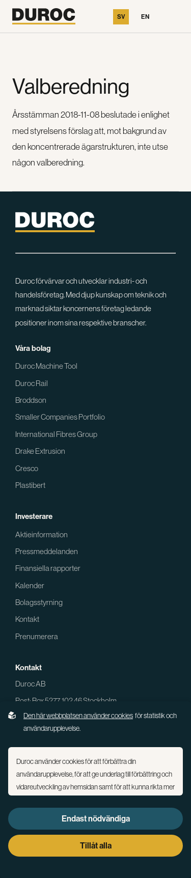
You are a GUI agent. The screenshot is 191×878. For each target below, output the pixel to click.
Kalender (29, 585)
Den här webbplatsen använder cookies (78, 715)
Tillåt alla (96, 845)
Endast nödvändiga (96, 819)
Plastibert (30, 485)
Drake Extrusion (40, 451)
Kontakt (27, 619)
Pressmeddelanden (46, 551)
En (145, 16)
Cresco (26, 468)
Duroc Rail (31, 383)
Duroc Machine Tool (46, 366)
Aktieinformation (41, 534)
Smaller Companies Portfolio (60, 417)
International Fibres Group (56, 434)
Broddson (30, 400)
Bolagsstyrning (39, 602)
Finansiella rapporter (47, 568)
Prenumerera (36, 636)
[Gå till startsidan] (43, 16)
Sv (121, 16)
